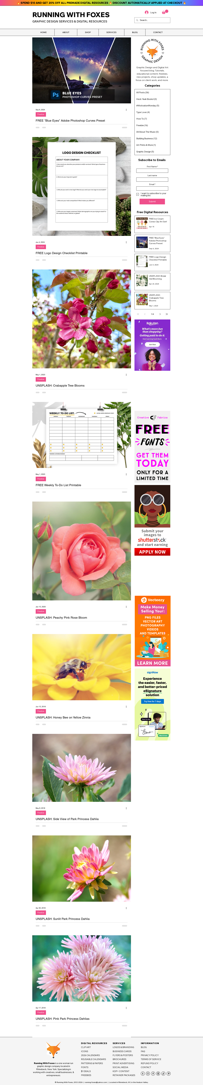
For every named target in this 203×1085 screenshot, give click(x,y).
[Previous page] (144, 314)
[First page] (138, 314)
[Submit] (152, 201)
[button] (65, 32)
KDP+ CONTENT (121, 1071)
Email (151, 184)
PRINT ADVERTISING (123, 1063)
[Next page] (160, 314)
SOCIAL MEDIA (120, 1067)
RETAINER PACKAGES (124, 1075)
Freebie (40, 114)
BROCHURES (119, 1059)
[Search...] (152, 20)
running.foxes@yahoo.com (96, 1082)
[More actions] (127, 109)
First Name (152, 167)
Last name (152, 175)
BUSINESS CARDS (122, 1051)
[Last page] (166, 314)
